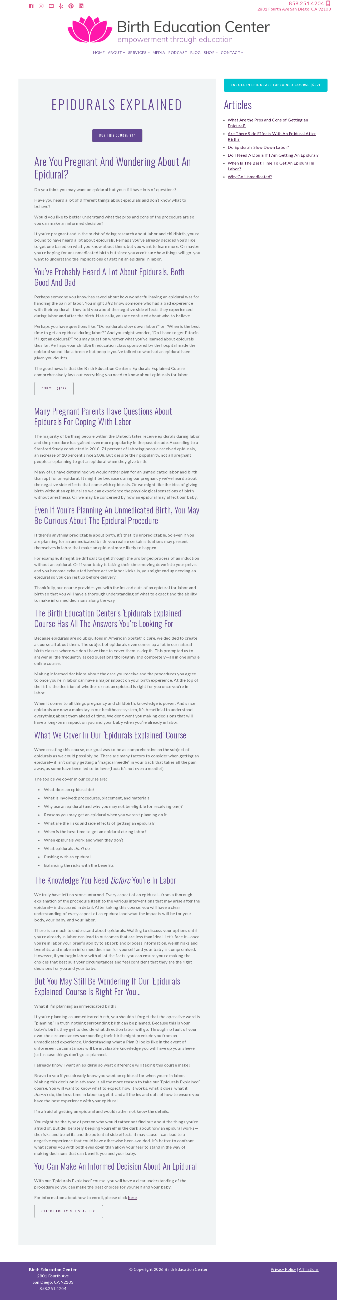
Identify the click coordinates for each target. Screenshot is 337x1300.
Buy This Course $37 (117, 135)
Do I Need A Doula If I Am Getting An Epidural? (273, 154)
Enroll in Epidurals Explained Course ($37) (275, 84)
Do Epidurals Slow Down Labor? (258, 147)
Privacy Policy (283, 1269)
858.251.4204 (310, 3)
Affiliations (309, 1269)
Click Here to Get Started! (68, 1211)
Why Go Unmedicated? (250, 176)
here (132, 1197)
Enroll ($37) (54, 388)
